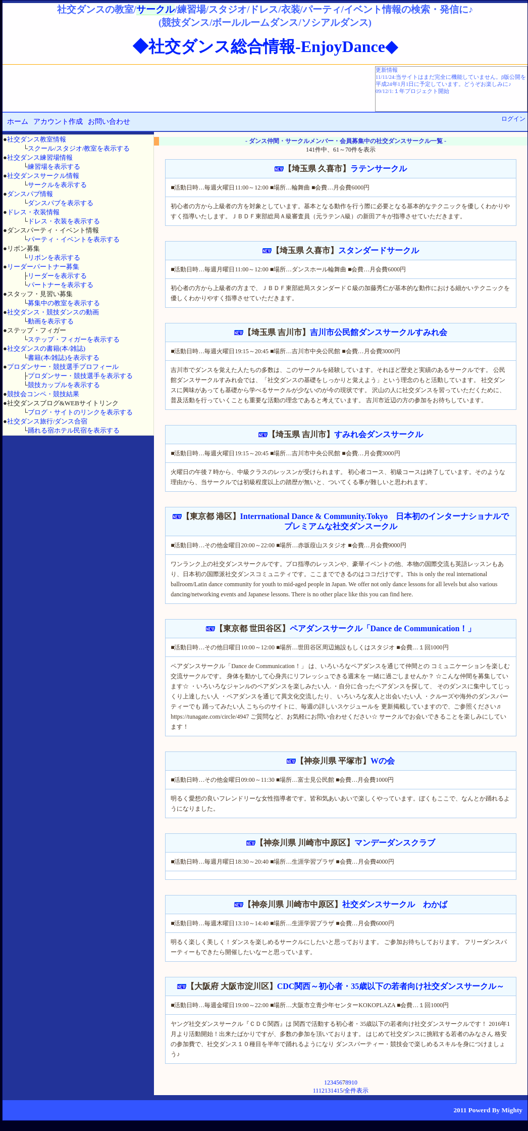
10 (354, 1082)
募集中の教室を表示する (64, 303)
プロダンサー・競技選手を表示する (80, 376)
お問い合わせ (109, 121)
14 (334, 1090)
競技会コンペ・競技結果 (43, 394)
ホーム (17, 121)
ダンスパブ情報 (30, 194)
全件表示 (356, 1090)
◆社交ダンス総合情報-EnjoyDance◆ (265, 46)
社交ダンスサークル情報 (43, 175)
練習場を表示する (54, 166)
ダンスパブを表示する (60, 203)
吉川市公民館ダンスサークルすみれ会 (378, 332)
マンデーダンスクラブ (394, 842)
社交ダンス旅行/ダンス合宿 (47, 421)
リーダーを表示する (57, 275)
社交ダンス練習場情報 (40, 157)
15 (340, 1090)
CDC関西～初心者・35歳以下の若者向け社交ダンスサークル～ (391, 986)
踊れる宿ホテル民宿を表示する (74, 430)
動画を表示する (51, 321)
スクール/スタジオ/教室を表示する (79, 148)
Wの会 (383, 761)
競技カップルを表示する (64, 385)
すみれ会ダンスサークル (378, 434)
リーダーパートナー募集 (43, 266)
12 (322, 1090)
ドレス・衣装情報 (33, 212)
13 (328, 1090)
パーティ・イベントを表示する (74, 239)
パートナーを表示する (60, 285)
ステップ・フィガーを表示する (74, 339)
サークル (155, 9)
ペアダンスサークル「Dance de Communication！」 (383, 628)
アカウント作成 (58, 121)
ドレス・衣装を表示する (64, 221)
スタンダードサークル (378, 250)
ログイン (513, 118)
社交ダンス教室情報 (36, 139)
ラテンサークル (378, 168)
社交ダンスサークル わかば (394, 904)
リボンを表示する (54, 257)
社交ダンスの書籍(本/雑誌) (46, 348)
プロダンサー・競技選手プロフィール (63, 366)
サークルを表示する (57, 184)
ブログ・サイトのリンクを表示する (80, 412)
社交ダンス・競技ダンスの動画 (53, 312)
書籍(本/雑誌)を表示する (63, 357)
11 (316, 1090)
